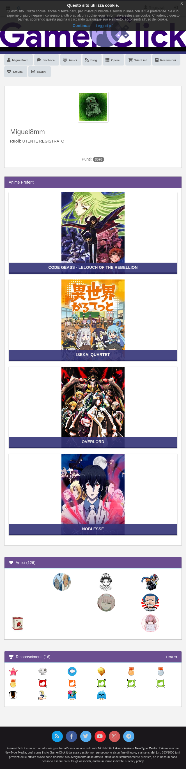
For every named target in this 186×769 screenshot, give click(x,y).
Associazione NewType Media (136, 748)
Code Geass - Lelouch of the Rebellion (92, 267)
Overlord (93, 441)
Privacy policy (134, 761)
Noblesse (93, 529)
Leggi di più (104, 26)
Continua (81, 25)
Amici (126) (22, 562)
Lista (171, 657)
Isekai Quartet (93, 354)
